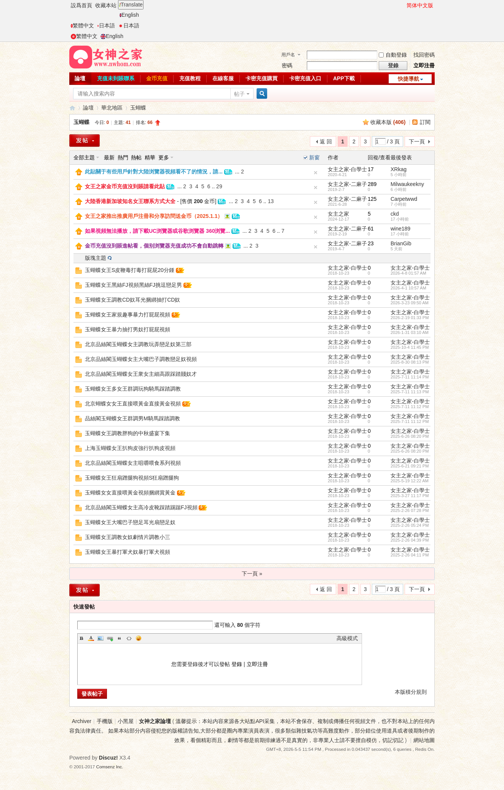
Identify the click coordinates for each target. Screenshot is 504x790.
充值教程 (190, 78)
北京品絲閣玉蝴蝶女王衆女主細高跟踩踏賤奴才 (141, 374)
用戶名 (288, 54)
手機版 (105, 721)
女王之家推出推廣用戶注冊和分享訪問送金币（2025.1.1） (154, 216)
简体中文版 (420, 5)
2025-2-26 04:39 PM (410, 540)
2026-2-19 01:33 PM (410, 317)
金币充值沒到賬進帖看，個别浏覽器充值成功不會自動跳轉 (154, 246)
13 (271, 201)
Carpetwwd (404, 199)
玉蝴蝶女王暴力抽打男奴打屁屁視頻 (127, 329)
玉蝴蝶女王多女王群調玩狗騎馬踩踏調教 (133, 389)
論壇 (80, 78)
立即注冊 (424, 65)
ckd (395, 214)
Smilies (138, 638)
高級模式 (347, 638)
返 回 (326, 141)
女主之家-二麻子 (347, 184)
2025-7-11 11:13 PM (410, 391)
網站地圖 (424, 740)
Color (91, 638)
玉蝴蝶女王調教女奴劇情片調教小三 (127, 537)
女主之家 (338, 214)
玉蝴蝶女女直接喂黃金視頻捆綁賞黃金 (130, 493)
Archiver (81, 721)
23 (371, 243)
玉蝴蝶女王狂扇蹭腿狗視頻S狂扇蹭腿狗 (132, 478)
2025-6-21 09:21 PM (410, 466)
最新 (109, 157)
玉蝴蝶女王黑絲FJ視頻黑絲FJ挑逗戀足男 (133, 285)
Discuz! (108, 758)
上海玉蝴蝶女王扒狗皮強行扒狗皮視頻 (130, 448)
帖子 (239, 94)
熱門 (123, 157)
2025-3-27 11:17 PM (410, 495)
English (129, 15)
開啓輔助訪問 (403, 5)
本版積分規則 (411, 692)
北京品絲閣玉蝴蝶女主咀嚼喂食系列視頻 (133, 463)
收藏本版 (388, 122)
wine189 (400, 229)
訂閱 (425, 122)
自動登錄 (393, 55)
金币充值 (156, 78)
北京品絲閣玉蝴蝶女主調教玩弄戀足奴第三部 (138, 344)
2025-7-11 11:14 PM (410, 377)
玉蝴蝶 (138, 108)
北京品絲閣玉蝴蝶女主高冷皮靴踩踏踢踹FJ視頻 (141, 507)
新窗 (314, 157)
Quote (119, 638)
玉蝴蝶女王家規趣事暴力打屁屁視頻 (127, 315)
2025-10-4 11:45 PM (410, 347)
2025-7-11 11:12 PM (410, 406)
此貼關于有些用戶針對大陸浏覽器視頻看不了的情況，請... (154, 171)
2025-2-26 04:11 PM (410, 555)
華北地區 (112, 108)
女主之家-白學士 (347, 169)
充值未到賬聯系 (115, 78)
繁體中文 (82, 25)
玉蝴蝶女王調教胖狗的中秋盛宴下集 (127, 433)
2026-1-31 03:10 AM (410, 332)
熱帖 (136, 157)
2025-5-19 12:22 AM (410, 480)
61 (371, 229)
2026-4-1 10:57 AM (408, 288)
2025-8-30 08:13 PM (410, 362)
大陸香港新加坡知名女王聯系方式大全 (130, 201)
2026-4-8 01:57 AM (408, 273)
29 (219, 186)
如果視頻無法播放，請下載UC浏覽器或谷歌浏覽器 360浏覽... (157, 231)
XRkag (399, 169)
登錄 (236, 664)
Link (110, 638)
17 (371, 169)
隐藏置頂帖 (315, 172)
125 (372, 199)
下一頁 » (252, 574)
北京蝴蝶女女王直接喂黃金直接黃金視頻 (133, 404)
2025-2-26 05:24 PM (410, 525)
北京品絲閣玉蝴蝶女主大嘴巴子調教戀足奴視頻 (141, 359)
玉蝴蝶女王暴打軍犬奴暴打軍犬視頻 (127, 552)
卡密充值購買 (262, 78)
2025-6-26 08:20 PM (410, 436)
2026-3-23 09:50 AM (410, 302)
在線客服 (223, 78)
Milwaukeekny (407, 184)
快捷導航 (408, 79)
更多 (163, 157)
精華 (150, 157)
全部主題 (84, 157)
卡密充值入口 (305, 78)
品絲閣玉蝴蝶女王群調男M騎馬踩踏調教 (132, 418)
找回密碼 (424, 55)
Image (100, 638)
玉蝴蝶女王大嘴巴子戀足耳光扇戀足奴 (130, 522)
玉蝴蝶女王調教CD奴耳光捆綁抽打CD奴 (132, 300)
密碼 (287, 65)
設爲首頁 (81, 5)
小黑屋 (126, 721)
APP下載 (344, 78)
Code (129, 638)
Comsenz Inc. (109, 766)
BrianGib (401, 243)
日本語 (106, 25)
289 (372, 184)
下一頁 (417, 141)
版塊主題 (95, 258)
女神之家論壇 (72, 107)
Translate (131, 5)
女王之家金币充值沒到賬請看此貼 (125, 186)
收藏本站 (105, 5)
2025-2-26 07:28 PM (410, 510)
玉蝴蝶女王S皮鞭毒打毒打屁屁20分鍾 (129, 270)
